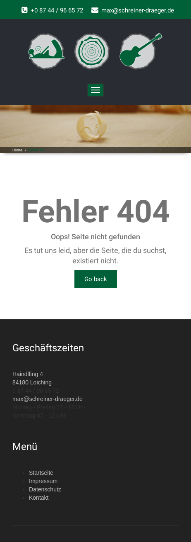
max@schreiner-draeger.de (47, 399)
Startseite (41, 472)
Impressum (43, 481)
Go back (95, 279)
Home (17, 150)
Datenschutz (45, 489)
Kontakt (38, 497)
